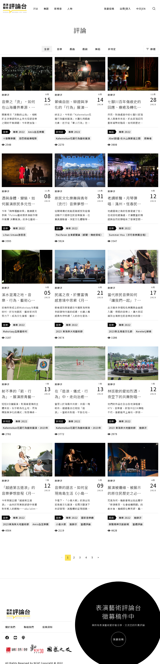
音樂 (59, 49)
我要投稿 (109, 8)
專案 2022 (19, 132)
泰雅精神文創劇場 (119, 524)
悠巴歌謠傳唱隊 (28, 138)
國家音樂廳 (87, 517)
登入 (128, 8)
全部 (47, 49)
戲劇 (85, 49)
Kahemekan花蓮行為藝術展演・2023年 (25, 428)
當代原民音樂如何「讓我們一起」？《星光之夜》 (122, 300)
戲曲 (72, 49)
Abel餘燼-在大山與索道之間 (125, 138)
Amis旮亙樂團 (36, 132)
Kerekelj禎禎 (143, 331)
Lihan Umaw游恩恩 (14, 235)
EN (144, 8)
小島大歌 (61, 524)
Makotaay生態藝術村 (15, 331)
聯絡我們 (29, 627)
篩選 (151, 49)
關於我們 (10, 627)
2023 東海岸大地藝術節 (69, 331)
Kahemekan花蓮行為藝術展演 (73, 138)
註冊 (122, 8)
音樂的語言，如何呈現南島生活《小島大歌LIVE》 (71, 493)
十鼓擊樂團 (9, 138)
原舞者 (148, 138)
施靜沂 (6, 94)
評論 (35, 8)
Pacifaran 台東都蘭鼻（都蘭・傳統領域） (79, 235)
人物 (69, 8)
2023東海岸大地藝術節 (16, 524)
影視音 (58, 8)
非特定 (112, 49)
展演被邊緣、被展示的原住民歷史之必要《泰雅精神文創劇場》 (126, 493)
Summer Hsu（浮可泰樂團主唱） (128, 235)
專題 (46, 8)
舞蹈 (98, 49)
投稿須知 (47, 627)
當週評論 (86, 524)
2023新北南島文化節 (120, 331)
